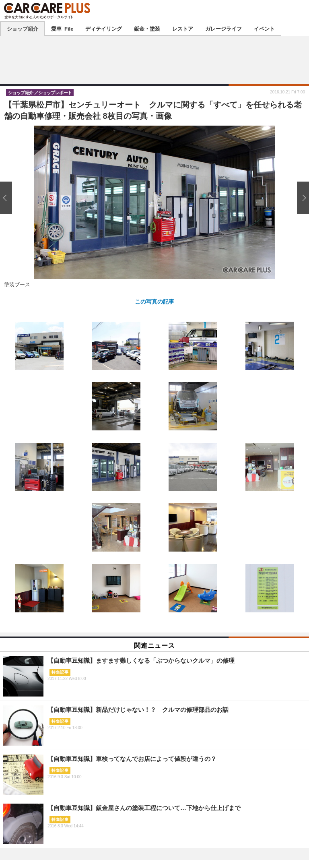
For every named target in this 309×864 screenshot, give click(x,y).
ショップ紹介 (22, 28)
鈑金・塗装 (147, 28)
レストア (182, 28)
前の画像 (8, 197)
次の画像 (301, 197)
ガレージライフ (223, 28)
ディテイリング (103, 28)
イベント (264, 28)
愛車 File (62, 28)
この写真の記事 (154, 301)
